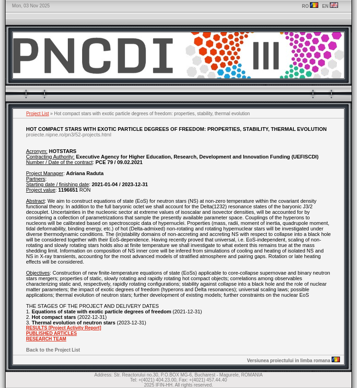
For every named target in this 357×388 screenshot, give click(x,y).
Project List (37, 113)
